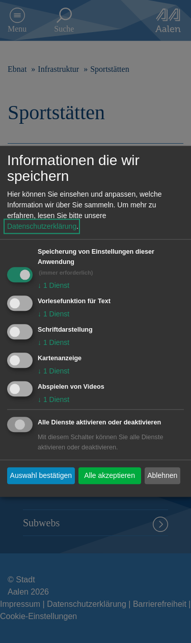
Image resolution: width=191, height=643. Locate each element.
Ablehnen (162, 475)
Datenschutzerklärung (41, 227)
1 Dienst (53, 286)
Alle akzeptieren (109, 475)
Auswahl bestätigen (41, 475)
